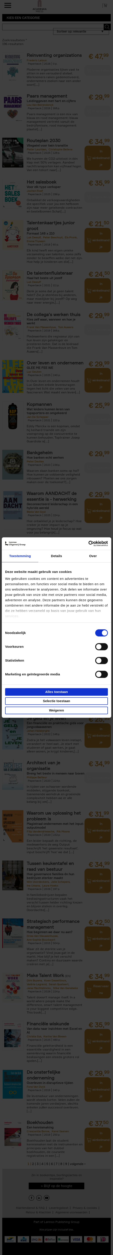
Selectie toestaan (56, 701)
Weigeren (56, 710)
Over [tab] (93, 556)
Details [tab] (56, 556)
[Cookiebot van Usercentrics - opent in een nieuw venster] (88, 543)
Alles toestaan (56, 692)
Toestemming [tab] (20, 556)
